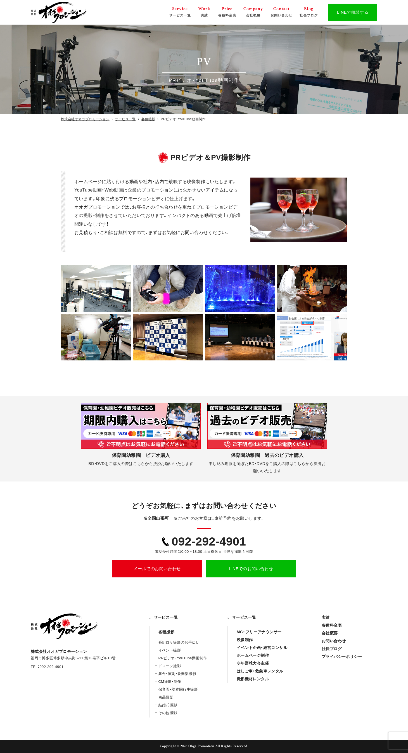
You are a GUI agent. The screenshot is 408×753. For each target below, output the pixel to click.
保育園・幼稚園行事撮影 (178, 689)
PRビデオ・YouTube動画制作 (182, 658)
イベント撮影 (169, 650)
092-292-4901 (209, 541)
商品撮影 (166, 697)
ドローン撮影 (169, 666)
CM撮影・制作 (169, 681)
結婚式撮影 (167, 705)
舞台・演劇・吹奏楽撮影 (177, 674)
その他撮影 (167, 713)
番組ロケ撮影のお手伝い (179, 642)
